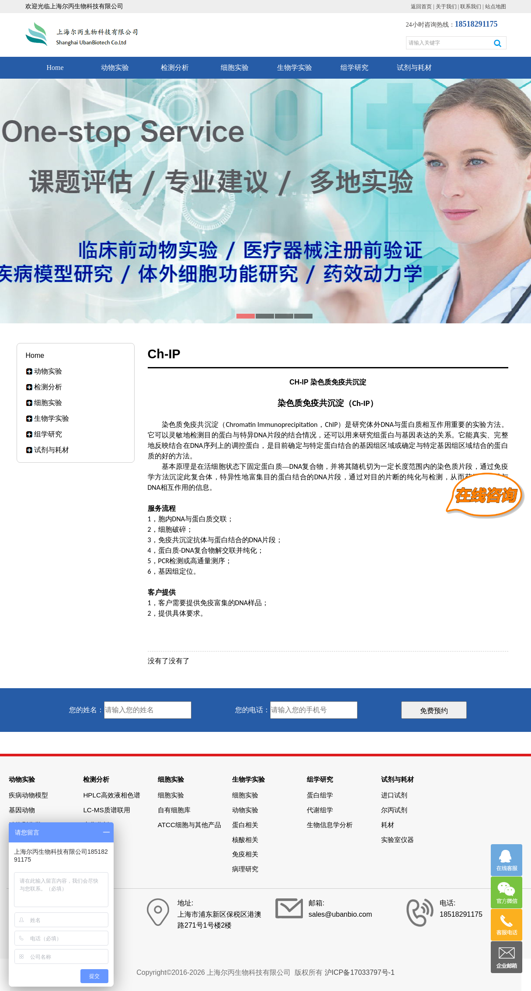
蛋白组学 (320, 795)
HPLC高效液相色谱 (111, 795)
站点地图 (495, 6)
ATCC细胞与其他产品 (189, 824)
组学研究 (354, 67)
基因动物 (22, 810)
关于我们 (446, 6)
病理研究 (245, 869)
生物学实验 (294, 67)
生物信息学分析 (330, 824)
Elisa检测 (97, 839)
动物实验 (115, 67)
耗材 (387, 824)
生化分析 (96, 824)
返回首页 (421, 6)
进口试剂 (394, 795)
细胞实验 (235, 67)
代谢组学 (320, 810)
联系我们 (470, 6)
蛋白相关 (245, 824)
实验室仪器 (397, 839)
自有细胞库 (174, 810)
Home (54, 67)
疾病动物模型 (28, 795)
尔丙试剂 (394, 810)
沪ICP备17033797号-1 (360, 972)
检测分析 (175, 67)
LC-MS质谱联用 (106, 810)
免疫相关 (245, 854)
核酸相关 (245, 839)
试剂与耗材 (414, 67)
